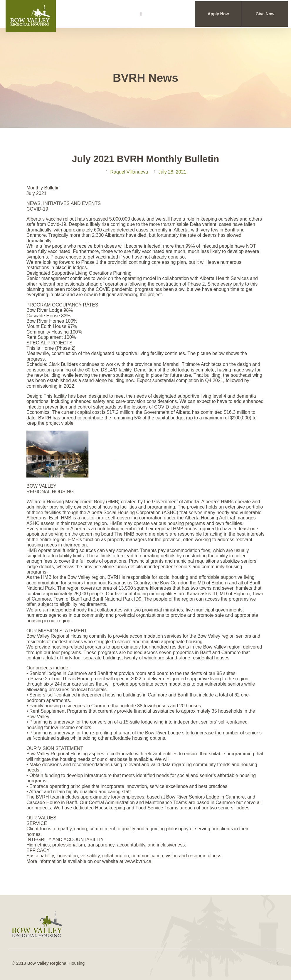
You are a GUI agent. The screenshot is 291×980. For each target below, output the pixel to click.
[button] (141, 14)
